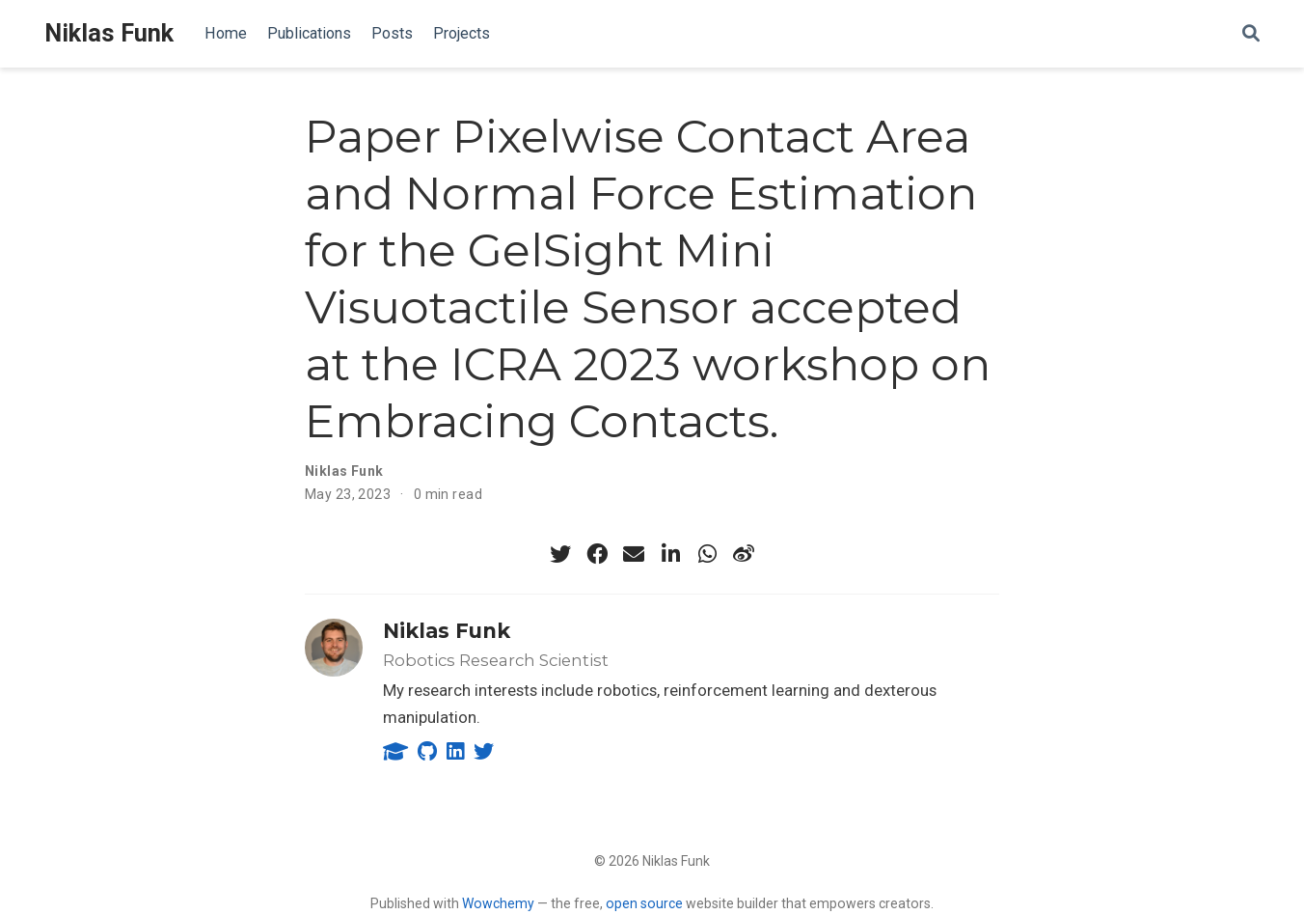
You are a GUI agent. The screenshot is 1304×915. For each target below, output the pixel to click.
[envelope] (633, 554)
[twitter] (560, 554)
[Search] (1251, 34)
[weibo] (743, 554)
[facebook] (597, 554)
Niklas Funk (109, 33)
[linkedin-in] (670, 554)
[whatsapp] (707, 554)
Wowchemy (498, 903)
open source (644, 903)
